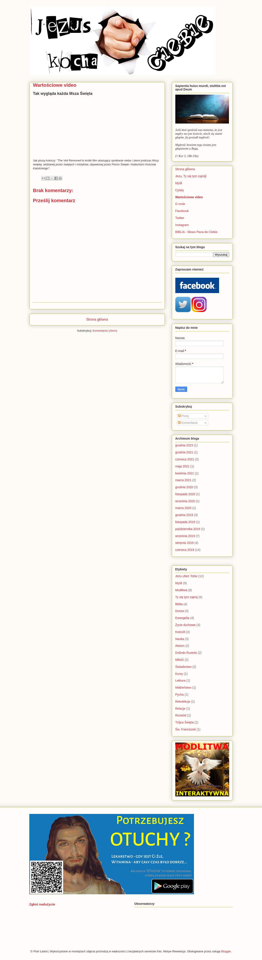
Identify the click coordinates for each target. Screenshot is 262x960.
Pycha (179, 694)
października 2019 (187, 529)
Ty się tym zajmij (186, 597)
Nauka (179, 639)
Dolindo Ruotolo (186, 652)
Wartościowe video (189, 197)
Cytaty (179, 190)
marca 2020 (183, 508)
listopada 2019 (185, 522)
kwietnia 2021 (184, 473)
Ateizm (180, 645)
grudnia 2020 (184, 487)
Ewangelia (182, 618)
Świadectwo (183, 666)
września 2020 (185, 501)
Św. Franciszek (185, 729)
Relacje (180, 708)
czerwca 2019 (184, 550)
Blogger (226, 951)
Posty (183, 416)
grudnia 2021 (184, 452)
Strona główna (97, 319)
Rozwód (180, 715)
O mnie (180, 204)
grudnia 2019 (184, 515)
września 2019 (185, 536)
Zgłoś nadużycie (42, 904)
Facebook (182, 211)
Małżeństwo (183, 687)
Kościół (180, 632)
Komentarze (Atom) (105, 330)
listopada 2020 (185, 494)
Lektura (180, 680)
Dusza (179, 611)
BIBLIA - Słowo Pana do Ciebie (196, 232)
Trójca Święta (184, 722)
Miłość (179, 659)
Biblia (179, 604)
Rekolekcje (182, 701)
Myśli (178, 183)
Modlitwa (181, 590)
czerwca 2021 (184, 459)
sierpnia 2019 (184, 543)
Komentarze (188, 422)
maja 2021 (182, 466)
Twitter (179, 218)
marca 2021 (183, 480)
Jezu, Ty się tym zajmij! (191, 176)
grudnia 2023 (184, 445)
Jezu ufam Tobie (186, 576)
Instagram (182, 225)
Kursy (179, 673)
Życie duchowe (185, 625)
